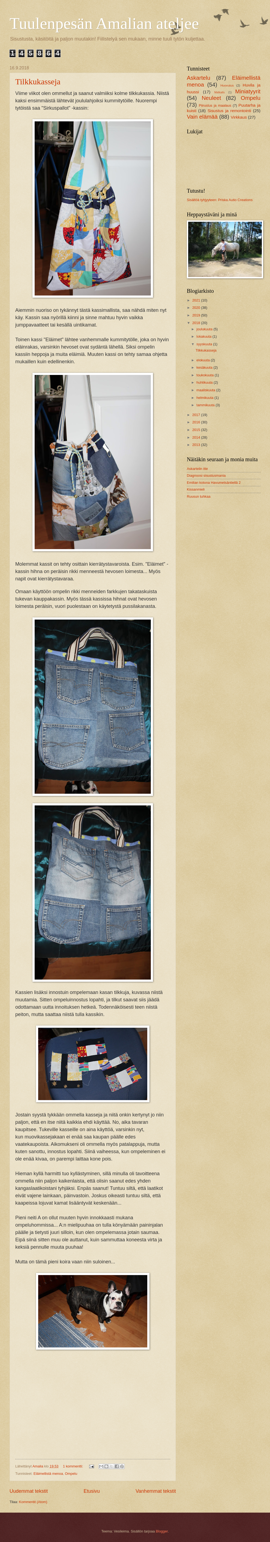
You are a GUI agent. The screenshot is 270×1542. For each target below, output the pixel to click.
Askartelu (198, 78)
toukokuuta (205, 375)
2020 (196, 308)
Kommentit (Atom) (33, 1502)
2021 (196, 300)
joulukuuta (204, 329)
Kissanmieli (196, 489)
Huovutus (227, 85)
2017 (196, 415)
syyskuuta (204, 344)
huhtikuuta (205, 382)
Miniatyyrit (247, 91)
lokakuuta (204, 336)
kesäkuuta (204, 367)
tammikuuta (205, 405)
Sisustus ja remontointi (229, 110)
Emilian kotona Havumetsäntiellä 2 (214, 483)
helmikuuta (205, 398)
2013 (196, 445)
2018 (196, 323)
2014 (196, 437)
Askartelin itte (197, 469)
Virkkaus (239, 117)
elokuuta (203, 360)
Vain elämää (202, 116)
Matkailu (219, 92)
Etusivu (92, 1491)
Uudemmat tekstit (29, 1491)
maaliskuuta (206, 390)
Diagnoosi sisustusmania (206, 475)
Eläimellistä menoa (48, 1474)
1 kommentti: (73, 1466)
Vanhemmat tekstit (156, 1491)
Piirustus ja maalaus (215, 105)
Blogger (162, 1531)
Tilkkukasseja (38, 81)
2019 (196, 315)
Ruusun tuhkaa (199, 496)
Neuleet (211, 98)
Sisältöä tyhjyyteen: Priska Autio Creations (220, 200)
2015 (196, 430)
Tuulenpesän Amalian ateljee (104, 23)
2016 (196, 422)
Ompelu (71, 1474)
